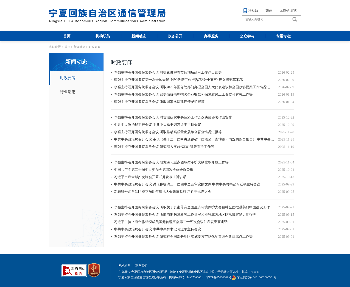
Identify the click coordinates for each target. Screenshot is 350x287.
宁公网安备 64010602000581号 (254, 277)
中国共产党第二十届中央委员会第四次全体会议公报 (153, 169)
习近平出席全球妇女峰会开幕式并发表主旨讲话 (150, 177)
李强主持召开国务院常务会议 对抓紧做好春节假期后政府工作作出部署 (168, 72)
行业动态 (68, 92)
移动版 (251, 10)
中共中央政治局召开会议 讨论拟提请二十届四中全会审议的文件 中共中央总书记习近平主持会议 (187, 184)
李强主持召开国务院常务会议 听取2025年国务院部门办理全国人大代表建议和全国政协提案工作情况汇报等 (195, 87)
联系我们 (141, 265)
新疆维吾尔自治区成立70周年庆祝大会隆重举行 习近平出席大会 (162, 191)
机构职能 (102, 36)
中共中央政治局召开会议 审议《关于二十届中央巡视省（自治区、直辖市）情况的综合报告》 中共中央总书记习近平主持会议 (195, 139)
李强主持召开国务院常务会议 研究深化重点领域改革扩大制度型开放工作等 (171, 162)
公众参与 (247, 36)
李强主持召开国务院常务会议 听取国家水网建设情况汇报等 (159, 102)
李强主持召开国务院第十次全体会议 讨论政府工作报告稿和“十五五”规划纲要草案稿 (178, 80)
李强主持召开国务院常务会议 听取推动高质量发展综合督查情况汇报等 (168, 132)
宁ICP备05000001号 (218, 277)
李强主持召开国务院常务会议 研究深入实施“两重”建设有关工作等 (164, 147)
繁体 (269, 10)
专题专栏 (283, 36)
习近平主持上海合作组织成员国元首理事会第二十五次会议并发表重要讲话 (171, 222)
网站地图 (124, 265)
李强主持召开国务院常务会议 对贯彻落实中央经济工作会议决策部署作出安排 (173, 117)
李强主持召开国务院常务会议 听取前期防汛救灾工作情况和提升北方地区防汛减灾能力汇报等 (185, 214)
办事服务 (211, 36)
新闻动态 (139, 36)
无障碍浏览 (288, 10)
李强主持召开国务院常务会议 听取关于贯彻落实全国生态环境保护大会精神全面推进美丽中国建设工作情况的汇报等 (195, 207)
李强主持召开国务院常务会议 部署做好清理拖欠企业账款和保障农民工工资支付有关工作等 (183, 94)
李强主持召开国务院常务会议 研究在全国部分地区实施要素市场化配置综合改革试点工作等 (183, 236)
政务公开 (175, 36)
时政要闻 (95, 47)
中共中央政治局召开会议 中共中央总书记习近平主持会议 (157, 125)
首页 (66, 36)
